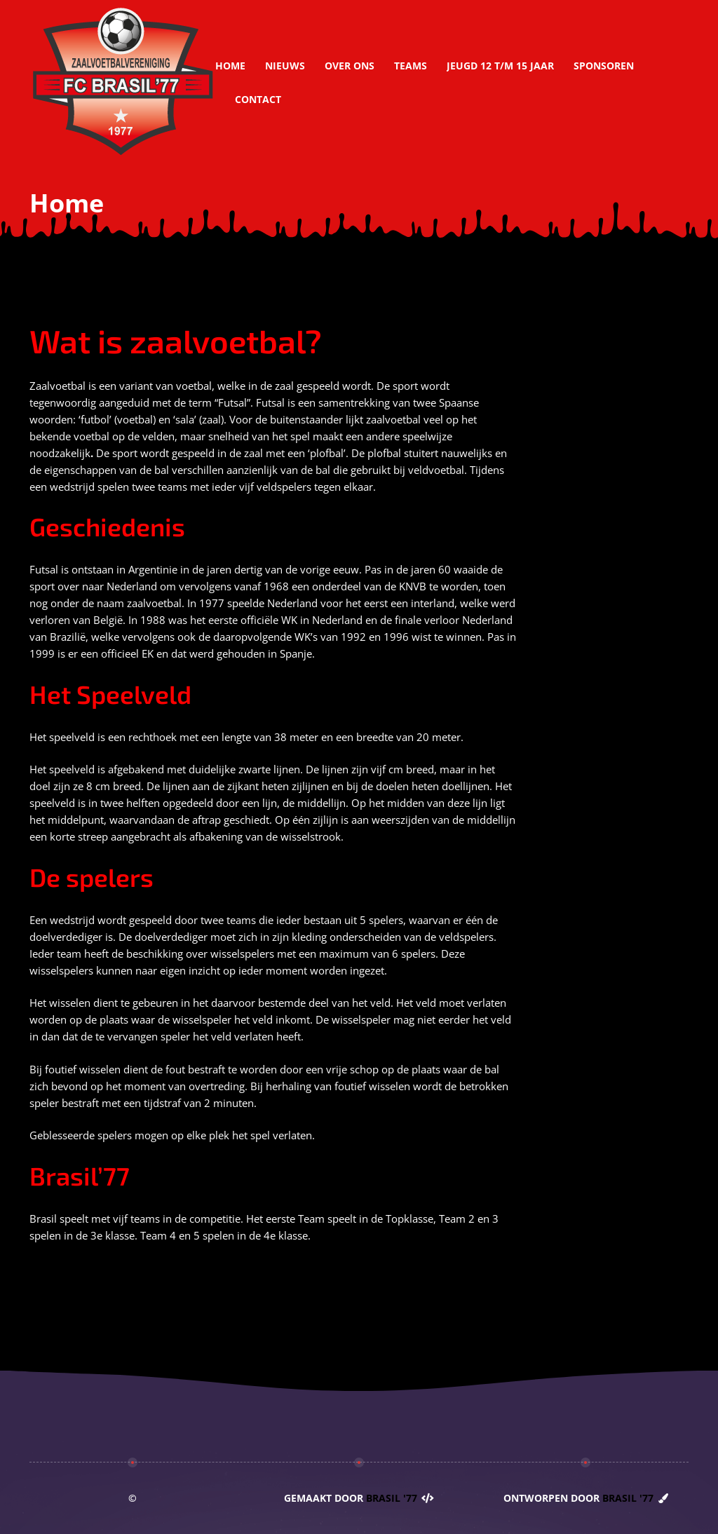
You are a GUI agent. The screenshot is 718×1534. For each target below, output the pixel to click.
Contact (258, 99)
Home (230, 65)
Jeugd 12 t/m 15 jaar (500, 65)
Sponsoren (604, 65)
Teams (410, 65)
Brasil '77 (391, 1498)
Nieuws (285, 65)
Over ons (349, 65)
